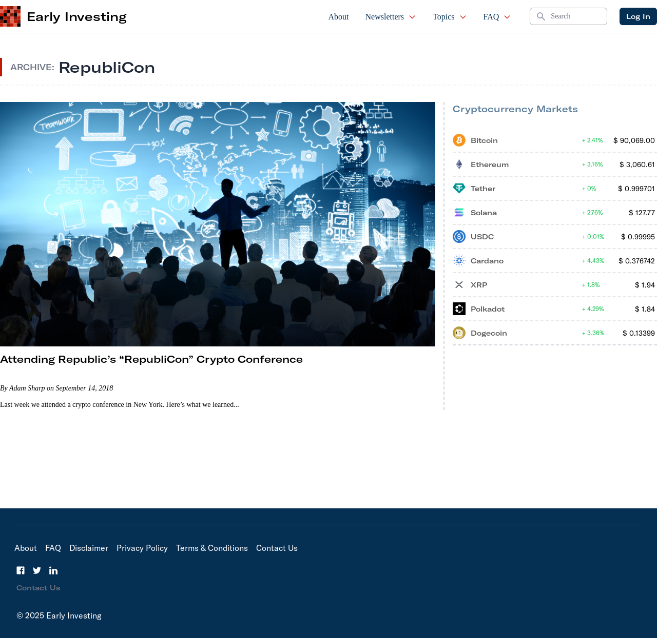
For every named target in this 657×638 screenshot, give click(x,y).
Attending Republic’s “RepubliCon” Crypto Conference (151, 359)
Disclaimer (88, 548)
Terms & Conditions (212, 548)
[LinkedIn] (53, 570)
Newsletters (391, 16)
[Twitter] (37, 570)
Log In (638, 16)
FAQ (498, 16)
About (338, 16)
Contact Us (277, 548)
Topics (450, 16)
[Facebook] (20, 570)
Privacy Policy (142, 548)
